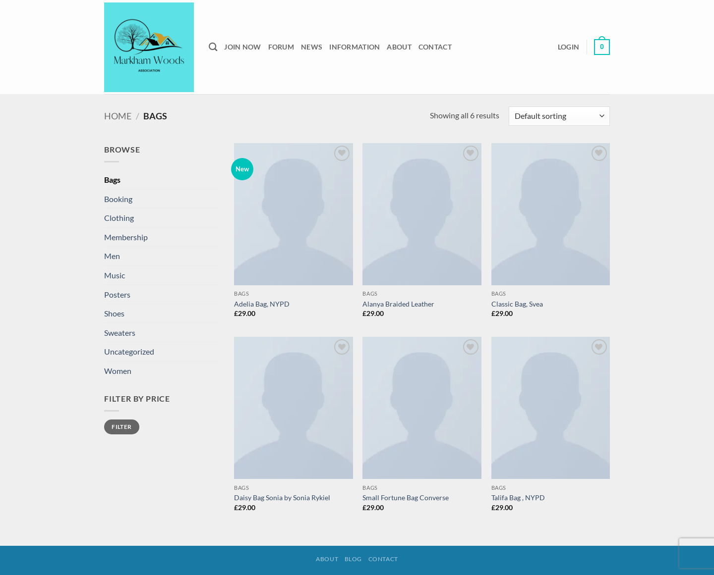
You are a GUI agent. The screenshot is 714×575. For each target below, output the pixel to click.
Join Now (242, 47)
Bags (112, 179)
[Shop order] (559, 116)
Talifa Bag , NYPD (518, 497)
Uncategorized (129, 351)
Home (117, 115)
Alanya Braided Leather (398, 304)
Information (354, 47)
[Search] (213, 47)
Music (114, 275)
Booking (118, 199)
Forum (281, 47)
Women (117, 370)
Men (112, 256)
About (399, 47)
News (311, 47)
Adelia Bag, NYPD (262, 304)
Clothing (119, 217)
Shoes (114, 313)
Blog (353, 559)
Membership (126, 237)
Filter (121, 426)
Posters (117, 294)
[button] (568, 47)
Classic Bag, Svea (517, 304)
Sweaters (119, 332)
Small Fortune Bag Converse (405, 497)
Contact (435, 47)
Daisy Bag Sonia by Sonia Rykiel (282, 497)
